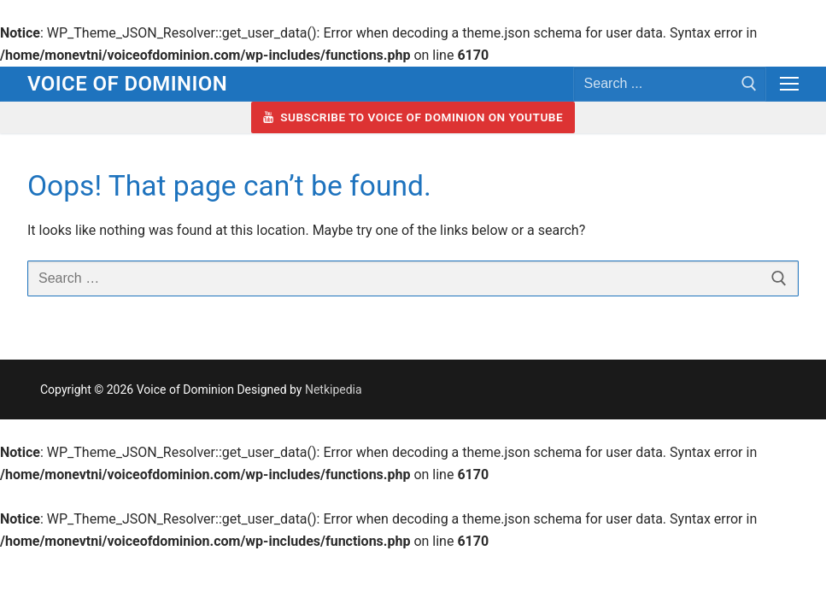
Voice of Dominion (127, 84)
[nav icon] (789, 84)
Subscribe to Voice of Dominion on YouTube (413, 117)
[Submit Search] (749, 84)
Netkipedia (333, 389)
